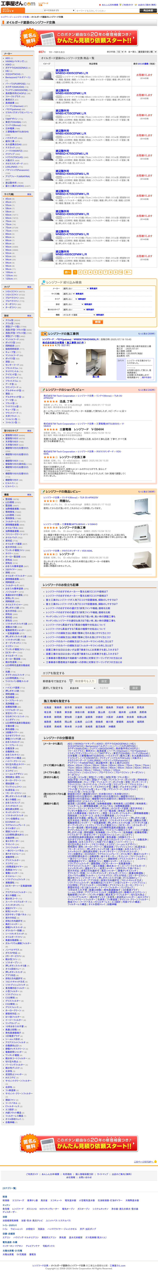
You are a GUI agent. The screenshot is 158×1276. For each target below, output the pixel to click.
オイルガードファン (14, 937)
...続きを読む (146, 377)
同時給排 (9, 346)
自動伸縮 (9, 1122)
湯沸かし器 (32, 1200)
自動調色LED (12, 1045)
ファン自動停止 (12, 819)
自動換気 (9, 751)
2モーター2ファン (13, 956)
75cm (8, 227)
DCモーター (11, 652)
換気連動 (9, 729)
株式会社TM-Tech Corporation (59, 396)
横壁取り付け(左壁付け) (16, 448)
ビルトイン (10, 483)
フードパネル (11, 1103)
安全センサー (11, 713)
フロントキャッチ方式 (14, 982)
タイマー (9, 553)
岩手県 (68, 707)
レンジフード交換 (86, 396)
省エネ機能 (10, 799)
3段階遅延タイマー (14, 867)
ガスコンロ (31, 1209)
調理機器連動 (12, 525)
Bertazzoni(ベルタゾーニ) (17, 77)
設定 (104, 681)
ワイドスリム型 (12, 406)
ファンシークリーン (13, 534)
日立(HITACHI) (12, 74)
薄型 (7, 394)
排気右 (8, 560)
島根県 (58, 722)
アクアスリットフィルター (16, 892)
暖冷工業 (9, 141)
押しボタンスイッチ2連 (15, 636)
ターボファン (11, 304)
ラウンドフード (11, 378)
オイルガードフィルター (16, 576)
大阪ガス (9, 160)
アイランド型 (11, 374)
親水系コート (11, 898)
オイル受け (10, 828)
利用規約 (67, 1174)
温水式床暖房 (75, 1237)
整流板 (8, 499)
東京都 (68, 712)
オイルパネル (11, 528)
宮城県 (78, 707)
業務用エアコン (49, 1237)
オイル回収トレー (13, 969)
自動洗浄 (9, 748)
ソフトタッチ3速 (12, 640)
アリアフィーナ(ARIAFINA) (17, 176)
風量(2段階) (11, 1030)
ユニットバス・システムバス (58, 1220)
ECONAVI (10, 822)
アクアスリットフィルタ (15, 1042)
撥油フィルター (12, 831)
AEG (7, 58)
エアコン (6, 1237)
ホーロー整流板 (12, 557)
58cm (8, 208)
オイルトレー (11, 876)
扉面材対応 (11, 1014)
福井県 (122, 712)
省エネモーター (12, 841)
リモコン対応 (11, 767)
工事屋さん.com (118, 1265)
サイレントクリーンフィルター (18, 1081)
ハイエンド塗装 (12, 688)
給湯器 (6, 1200)
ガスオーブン (84, 1209)
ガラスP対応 (11, 953)
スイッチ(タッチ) (12, 905)
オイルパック (11, 537)
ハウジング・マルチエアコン (26, 1237)
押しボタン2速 (12, 691)
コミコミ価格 (143, 64)
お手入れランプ (12, 803)
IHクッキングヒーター (49, 1209)
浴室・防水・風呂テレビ (32, 1220)
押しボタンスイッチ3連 (15, 966)
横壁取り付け (11, 461)
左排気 (8, 1071)
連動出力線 (11, 627)
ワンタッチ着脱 (12, 1055)
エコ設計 (9, 1109)
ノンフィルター (11, 592)
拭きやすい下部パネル (16, 914)
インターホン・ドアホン (13, 1246)
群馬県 (140, 707)
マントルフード (12, 339)
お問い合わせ (85, 1177)
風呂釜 (44, 1200)
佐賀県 (47, 726)
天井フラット (11, 416)
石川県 (112, 712)
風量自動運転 (12, 940)
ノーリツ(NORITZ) (14, 151)
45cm (8, 199)
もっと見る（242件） (146, 390)
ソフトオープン (12, 962)
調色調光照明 (12, 809)
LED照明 (9, 502)
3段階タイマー (12, 732)
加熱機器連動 (12, 509)
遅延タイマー (11, 908)
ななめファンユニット (14, 716)
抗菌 (7, 672)
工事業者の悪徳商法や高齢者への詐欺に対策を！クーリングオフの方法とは (84, 658)
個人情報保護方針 (84, 1174)
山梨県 (132, 712)
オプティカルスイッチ (14, 675)
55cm (8, 205)
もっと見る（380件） (146, 492)
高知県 (130, 722)
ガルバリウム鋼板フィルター (18, 943)
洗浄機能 (9, 697)
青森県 (58, 707)
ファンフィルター (12, 847)
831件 (65, 345)
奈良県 (130, 717)
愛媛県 (120, 722)
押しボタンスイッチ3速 (15, 796)
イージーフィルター (14, 1020)
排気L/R (9, 598)
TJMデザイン (11, 119)
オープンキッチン (13, 643)
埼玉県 (47, 712)
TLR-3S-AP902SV (89, 497)
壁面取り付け (11, 435)
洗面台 (41, 1229)
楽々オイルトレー (13, 854)
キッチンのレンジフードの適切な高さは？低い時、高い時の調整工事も (81, 616)
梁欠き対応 (10, 918)
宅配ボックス (49, 1246)
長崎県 (58, 726)
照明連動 (9, 694)
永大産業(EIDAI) (13, 144)
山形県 (99, 707)
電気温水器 (70, 1200)
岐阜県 (47, 717)
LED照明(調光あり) (14, 835)
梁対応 (8, 541)
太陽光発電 (8, 1254)
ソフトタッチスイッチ (14, 815)
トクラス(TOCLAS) (14, 157)
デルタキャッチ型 (13, 390)
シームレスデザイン (14, 774)
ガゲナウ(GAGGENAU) (16, 68)
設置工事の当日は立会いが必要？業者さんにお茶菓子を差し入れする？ (82, 650)
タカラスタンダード (14, 163)
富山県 (101, 712)
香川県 (109, 722)
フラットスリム (11, 368)
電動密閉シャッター (14, 1052)
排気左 (8, 563)
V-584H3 (92, 524)
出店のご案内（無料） (147, 5)
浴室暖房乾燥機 (10, 1220)
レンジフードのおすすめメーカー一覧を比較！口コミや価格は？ (77, 591)
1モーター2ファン (13, 793)
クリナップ (10, 154)
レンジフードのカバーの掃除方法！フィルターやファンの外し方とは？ (79, 641)
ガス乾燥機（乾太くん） (96, 1237)
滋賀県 (89, 717)
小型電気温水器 (87, 1200)
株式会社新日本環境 (53, 342)
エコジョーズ (18, 1200)
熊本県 (68, 726)
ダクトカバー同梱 (13, 930)
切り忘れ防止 (11, 1061)
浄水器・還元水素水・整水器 (124, 1209)
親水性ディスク (12, 1068)
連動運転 (9, 883)
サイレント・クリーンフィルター (19, 1093)
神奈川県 (80, 712)
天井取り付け (11, 442)
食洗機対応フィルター (15, 988)
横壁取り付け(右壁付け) (16, 454)
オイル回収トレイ (13, 1119)
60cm (8, 215)
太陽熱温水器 (132, 1200)
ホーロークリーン (13, 780)
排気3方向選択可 (14, 921)
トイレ (5, 1229)
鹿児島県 (100, 726)
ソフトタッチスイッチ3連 (16, 624)
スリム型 (9, 320)
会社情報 (70, 1177)
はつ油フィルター (13, 1017)
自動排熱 (9, 838)
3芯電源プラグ (12, 1036)
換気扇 (62, 1237)
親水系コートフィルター (16, 1058)
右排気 (8, 1087)
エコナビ (9, 771)
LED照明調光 (12, 678)
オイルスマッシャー (14, 604)
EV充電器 (21, 1254)
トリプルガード (12, 710)
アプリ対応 (10, 975)
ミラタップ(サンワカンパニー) (18, 112)
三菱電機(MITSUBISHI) (17, 132)
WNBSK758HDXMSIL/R (86, 339)
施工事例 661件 (75, 342)
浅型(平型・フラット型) (15, 330)
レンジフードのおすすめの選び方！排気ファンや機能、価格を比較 (78, 608)
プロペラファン (12, 298)
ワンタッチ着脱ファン (14, 550)
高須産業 (9, 103)
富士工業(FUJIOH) (14, 186)
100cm (9, 272)
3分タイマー (11, 569)
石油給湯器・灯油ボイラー (110, 1200)
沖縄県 (112, 726)
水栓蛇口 (30, 1229)
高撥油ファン (11, 870)
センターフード (12, 365)
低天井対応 (11, 547)
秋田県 (89, 707)
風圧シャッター (12, 924)
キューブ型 (10, 352)
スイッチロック (11, 806)
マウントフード (11, 413)
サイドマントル (12, 371)
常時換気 (9, 512)
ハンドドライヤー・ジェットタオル (62, 1229)
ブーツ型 (9, 400)
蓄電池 (32, 1254)
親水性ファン (11, 959)
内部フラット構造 (13, 758)
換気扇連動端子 (13, 1033)
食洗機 (6, 1209)
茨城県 (120, 707)
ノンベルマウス (12, 950)
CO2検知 (10, 998)
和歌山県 (142, 717)
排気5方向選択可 (14, 978)
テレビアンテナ (33, 1246)
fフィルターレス (12, 1106)
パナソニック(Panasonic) (17, 170)
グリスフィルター (13, 860)
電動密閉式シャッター (15, 630)
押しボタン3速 (12, 608)
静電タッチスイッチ (14, 927)
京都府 (99, 717)
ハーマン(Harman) (14, 106)
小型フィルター (12, 991)
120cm (9, 275)
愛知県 (68, 717)
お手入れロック (12, 742)
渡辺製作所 (11, 183)
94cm (8, 259)
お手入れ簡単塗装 (14, 566)
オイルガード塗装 (13, 544)
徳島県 (99, 722)
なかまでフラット (13, 736)
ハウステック (11, 138)
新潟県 (91, 712)
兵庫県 (120, 717)
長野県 (143, 712)
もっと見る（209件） (146, 334)
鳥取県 (47, 722)
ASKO (8, 64)
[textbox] (107, 11)
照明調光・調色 (12, 777)
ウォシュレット (17, 1229)
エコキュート (56, 1200)
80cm (8, 234)
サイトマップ (102, 1174)
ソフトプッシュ (11, 994)
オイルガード (11, 656)
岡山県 (68, 722)
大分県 (78, 726)
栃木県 (130, 707)
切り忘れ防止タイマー (15, 764)
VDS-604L (87, 551)
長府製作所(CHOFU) (15, 93)
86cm (8, 240)
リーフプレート (12, 700)
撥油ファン (10, 1100)
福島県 (109, 707)
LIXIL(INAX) (11, 167)
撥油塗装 (9, 783)
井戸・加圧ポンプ (88, 1229)
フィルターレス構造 (14, 1116)
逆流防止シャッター (14, 1074)
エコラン (9, 646)
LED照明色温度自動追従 (17, 665)
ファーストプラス (12, 96)
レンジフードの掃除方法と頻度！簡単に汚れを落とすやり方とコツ (78, 633)
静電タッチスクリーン (15, 1049)
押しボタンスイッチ (14, 972)
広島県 (78, 722)
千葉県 (58, 712)
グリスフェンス (12, 1007)
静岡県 (58, 717)
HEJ (7, 71)
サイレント (10, 844)
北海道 (47, 707)
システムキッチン (100, 1209)
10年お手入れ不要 (14, 1026)
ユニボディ (10, 720)
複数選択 (93, 288)
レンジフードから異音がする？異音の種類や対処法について (75, 625)
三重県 (78, 717)
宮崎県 (89, 726)
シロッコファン (11, 291)
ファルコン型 (11, 419)
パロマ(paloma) (13, 109)
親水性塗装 (11, 662)
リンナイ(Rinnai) (13, 125)
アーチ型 (9, 384)
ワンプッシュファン (13, 787)
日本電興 (9, 128)
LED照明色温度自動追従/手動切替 (86, 837)
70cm (8, 221)
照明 (7, 573)
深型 (7, 362)
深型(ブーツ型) (12, 326)
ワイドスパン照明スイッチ (17, 681)
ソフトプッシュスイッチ (15, 879)
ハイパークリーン (13, 761)
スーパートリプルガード (16, 902)
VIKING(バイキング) (14, 61)
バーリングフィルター (15, 1065)
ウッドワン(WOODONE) (16, 90)
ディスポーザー (10, 1212)
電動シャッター (12, 873)
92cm (8, 253)
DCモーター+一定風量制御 (18, 886)
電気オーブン (68, 1209)
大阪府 (109, 717)
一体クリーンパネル (14, 851)
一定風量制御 (12, 633)
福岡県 (140, 722)
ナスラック (10, 148)
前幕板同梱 (11, 707)
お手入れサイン (12, 755)
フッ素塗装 (10, 1090)
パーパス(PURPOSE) (15, 84)
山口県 (89, 722)
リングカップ (11, 1023)
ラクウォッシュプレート (15, 825)
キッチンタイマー (13, 812)
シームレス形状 (12, 1039)
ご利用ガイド (127, 5)
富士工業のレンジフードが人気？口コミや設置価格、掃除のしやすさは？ (82, 600)
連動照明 (9, 857)
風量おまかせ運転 (14, 595)
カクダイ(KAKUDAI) (14, 87)
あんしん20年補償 (110, 5)
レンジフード (48, 339)
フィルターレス (12, 521)
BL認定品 (10, 790)
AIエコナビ (10, 1077)
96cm (8, 266)
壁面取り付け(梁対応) (15, 464)
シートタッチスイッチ (14, 934)
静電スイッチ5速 (13, 739)
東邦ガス (9, 100)
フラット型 (10, 403)
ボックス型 (10, 342)
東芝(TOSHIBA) (13, 122)
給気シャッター (12, 911)
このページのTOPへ (145, 1161)
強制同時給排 (12, 349)
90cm (8, 247)
